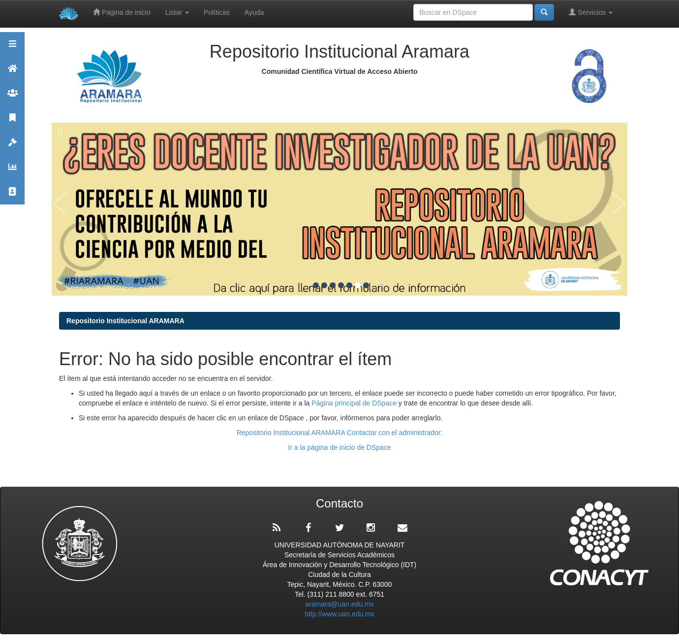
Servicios (591, 12)
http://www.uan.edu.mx (339, 614)
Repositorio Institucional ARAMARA (125, 321)
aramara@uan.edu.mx (339, 604)
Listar (177, 12)
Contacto (12, 195)
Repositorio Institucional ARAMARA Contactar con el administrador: (340, 433)
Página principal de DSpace (355, 403)
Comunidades (12, 97)
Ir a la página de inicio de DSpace (339, 447)
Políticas (217, 12)
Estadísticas (12, 171)
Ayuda (254, 12)
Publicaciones (12, 122)
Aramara (12, 72)
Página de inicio (122, 12)
